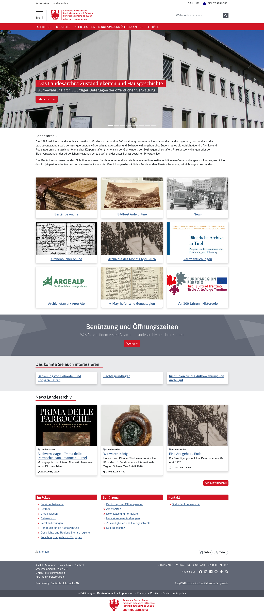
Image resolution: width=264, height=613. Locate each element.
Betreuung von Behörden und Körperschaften (59, 378)
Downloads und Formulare (122, 513)
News (198, 214)
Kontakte (199, 565)
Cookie (153, 593)
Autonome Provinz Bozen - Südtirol (64, 565)
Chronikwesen (49, 513)
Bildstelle (63, 26)
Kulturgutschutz (115, 527)
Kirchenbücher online (66, 259)
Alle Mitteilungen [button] (216, 483)
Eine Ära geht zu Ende (185, 454)
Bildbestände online (132, 214)
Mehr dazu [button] (46, 99)
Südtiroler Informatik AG (65, 583)
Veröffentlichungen (198, 259)
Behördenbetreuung (52, 504)
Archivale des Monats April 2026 (132, 259)
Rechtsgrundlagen (116, 376)
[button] (9, 79)
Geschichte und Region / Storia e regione (65, 532)
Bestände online (66, 214)
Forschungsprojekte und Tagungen (61, 537)
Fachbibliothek (84, 26)
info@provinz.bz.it (54, 572)
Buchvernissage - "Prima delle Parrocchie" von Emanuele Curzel (62, 456)
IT (197, 3)
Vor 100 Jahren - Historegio (198, 303)
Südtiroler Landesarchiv (186, 504)
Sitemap (44, 551)
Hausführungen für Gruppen (123, 518)
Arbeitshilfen (113, 509)
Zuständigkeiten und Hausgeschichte (128, 523)
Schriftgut (45, 26)
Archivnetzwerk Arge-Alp (66, 303)
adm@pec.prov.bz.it (53, 576)
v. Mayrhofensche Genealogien (132, 303)
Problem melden (218, 565)
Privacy (140, 593)
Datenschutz (48, 518)
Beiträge (153, 26)
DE (190, 3)
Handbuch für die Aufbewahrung (60, 527)
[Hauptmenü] (40, 15)
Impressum (125, 593)
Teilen (205, 552)
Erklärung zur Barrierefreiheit (96, 593)
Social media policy (173, 593)
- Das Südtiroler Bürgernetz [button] (201, 583)
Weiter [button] (131, 343)
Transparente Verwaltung (174, 565)
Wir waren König (115, 454)
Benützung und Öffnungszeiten (120, 26)
